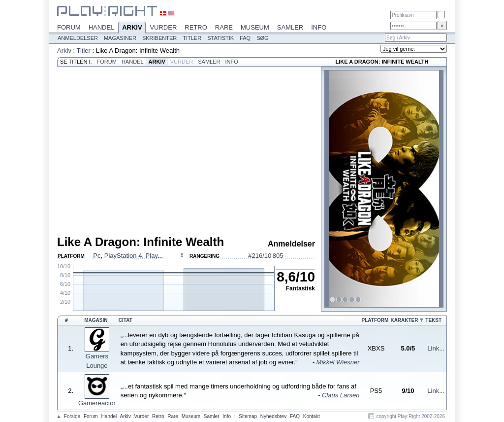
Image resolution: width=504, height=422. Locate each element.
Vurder (163, 27)
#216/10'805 (265, 255)
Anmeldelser (78, 38)
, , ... (127, 255)
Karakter (404, 320)
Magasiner (120, 38)
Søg (262, 38)
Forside (72, 416)
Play (152, 255)
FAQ (245, 38)
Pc (96, 255)
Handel (102, 27)
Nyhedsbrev (273, 416)
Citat (125, 320)
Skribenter (159, 38)
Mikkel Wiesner (338, 362)
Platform (375, 320)
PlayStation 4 (123, 255)
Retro (196, 27)
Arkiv (132, 28)
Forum (69, 27)
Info (318, 27)
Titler (192, 38)
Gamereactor (97, 403)
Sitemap (248, 416)
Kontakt (311, 416)
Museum (255, 27)
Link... (435, 348)
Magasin (95, 320)
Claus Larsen (341, 395)
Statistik (220, 38)
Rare (224, 27)
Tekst (433, 320)
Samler (290, 27)
